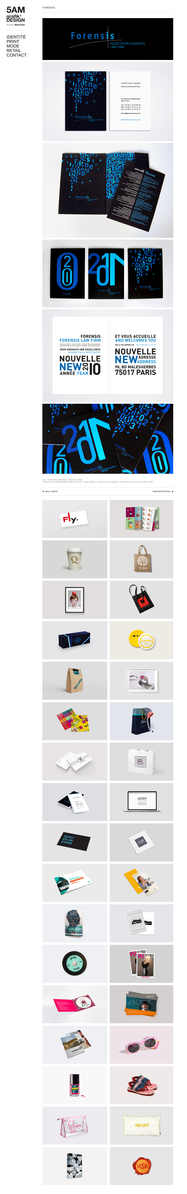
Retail (14, 50)
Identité (16, 37)
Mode (13, 46)
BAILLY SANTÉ (51, 492)
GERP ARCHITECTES (161, 492)
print (13, 41)
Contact (17, 55)
